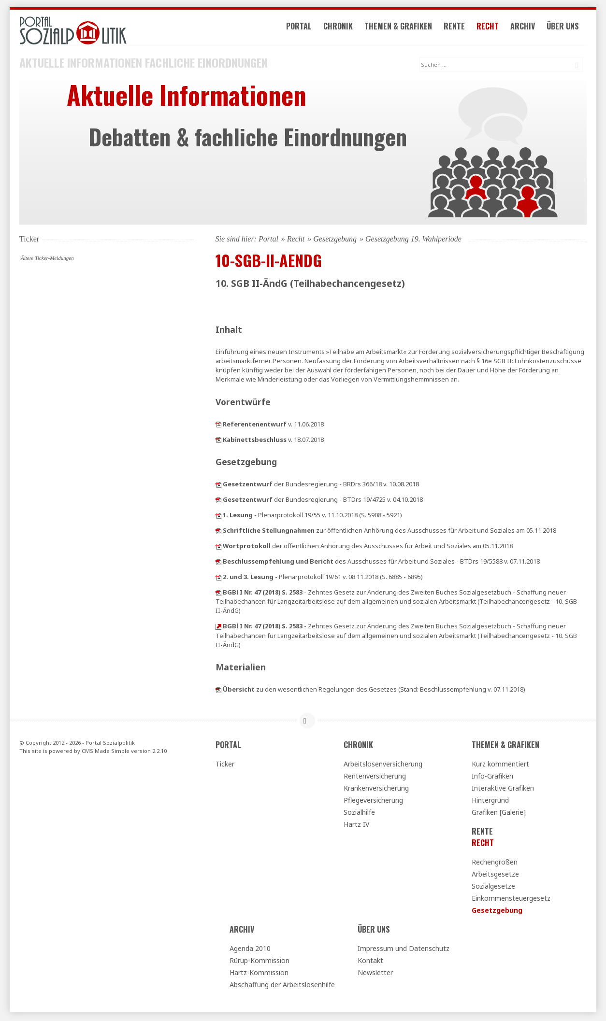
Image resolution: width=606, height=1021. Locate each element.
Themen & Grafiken (402, 28)
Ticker (225, 765)
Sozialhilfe (359, 813)
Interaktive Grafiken (503, 789)
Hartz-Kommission (259, 973)
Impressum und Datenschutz (403, 949)
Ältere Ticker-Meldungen (47, 259)
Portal (303, 28)
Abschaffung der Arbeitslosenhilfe (282, 986)
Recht (492, 28)
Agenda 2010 (250, 949)
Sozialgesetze (493, 887)
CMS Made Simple (106, 751)
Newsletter (375, 973)
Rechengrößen (495, 863)
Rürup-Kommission (259, 961)
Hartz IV (356, 825)
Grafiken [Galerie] (499, 813)
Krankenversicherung (376, 789)
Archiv (527, 28)
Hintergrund (490, 801)
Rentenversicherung (375, 777)
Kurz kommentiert (500, 765)
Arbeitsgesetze (495, 875)
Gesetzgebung (335, 240)
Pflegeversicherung (373, 801)
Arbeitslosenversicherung (383, 765)
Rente (458, 28)
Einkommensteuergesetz (511, 899)
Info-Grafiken (492, 777)
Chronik (342, 28)
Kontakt (370, 961)
